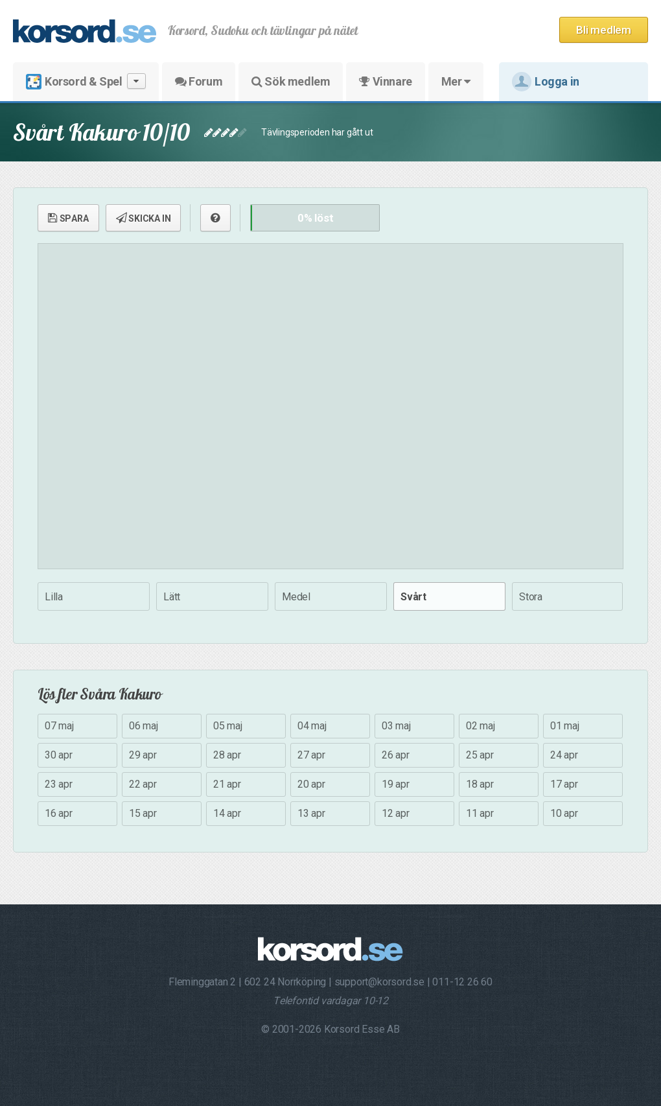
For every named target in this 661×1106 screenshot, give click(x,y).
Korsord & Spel (86, 81)
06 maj (143, 726)
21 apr (227, 784)
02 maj (480, 726)
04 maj (312, 726)
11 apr (480, 813)
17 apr (564, 784)
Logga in (545, 81)
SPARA (68, 218)
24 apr (564, 755)
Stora (530, 597)
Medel (296, 597)
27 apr (311, 755)
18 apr (480, 784)
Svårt (413, 597)
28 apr (227, 755)
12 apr (396, 813)
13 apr (311, 813)
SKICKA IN (143, 218)
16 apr (59, 813)
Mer (455, 81)
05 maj (227, 726)
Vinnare (385, 81)
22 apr (143, 784)
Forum (198, 81)
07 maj (59, 726)
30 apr (59, 755)
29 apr (143, 755)
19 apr (396, 784)
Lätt (171, 597)
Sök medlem (290, 81)
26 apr (396, 755)
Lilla (54, 597)
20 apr (311, 784)
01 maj (564, 726)
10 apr (564, 813)
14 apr (227, 813)
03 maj (396, 726)
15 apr (143, 813)
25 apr (480, 755)
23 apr (59, 784)
